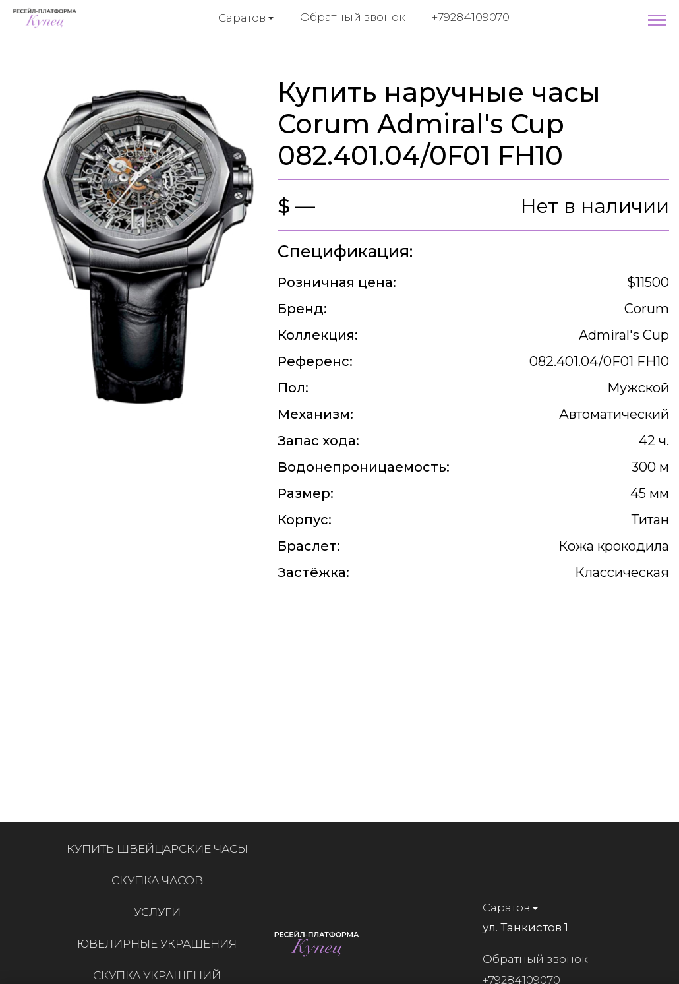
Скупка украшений (163, 975)
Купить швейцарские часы (163, 848)
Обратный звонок (352, 17)
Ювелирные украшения (163, 943)
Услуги (163, 912)
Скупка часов (163, 880)
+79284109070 (471, 17)
